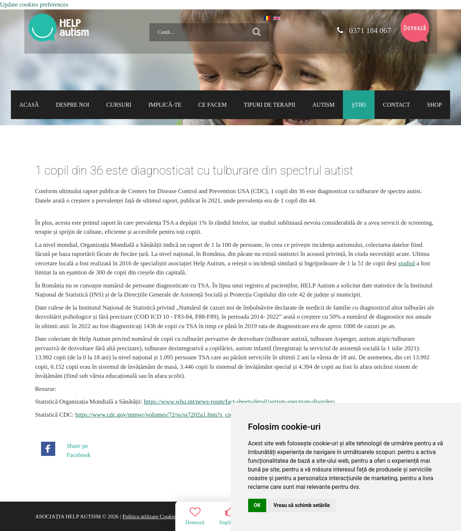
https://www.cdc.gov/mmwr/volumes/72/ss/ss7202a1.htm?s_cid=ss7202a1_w (171, 414)
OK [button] (257, 505)
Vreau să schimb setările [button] (302, 505)
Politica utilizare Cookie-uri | (154, 516)
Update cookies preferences (34, 4)
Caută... (146, 20)
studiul (406, 263)
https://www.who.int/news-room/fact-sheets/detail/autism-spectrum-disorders (239, 401)
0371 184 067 (364, 30)
